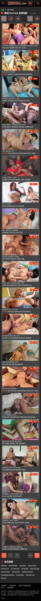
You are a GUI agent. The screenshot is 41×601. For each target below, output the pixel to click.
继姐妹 (7, 443)
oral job (20, 153)
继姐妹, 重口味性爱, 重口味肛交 (12, 441)
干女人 (4, 496)
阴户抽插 (18, 469)
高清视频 (27, 179)
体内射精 (12, 47)
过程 (10, 232)
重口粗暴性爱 (19, 364)
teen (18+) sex (12, 390)
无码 (16, 47)
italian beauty (24, 417)
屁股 (11, 549)
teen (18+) (11, 311)
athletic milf (5, 417)
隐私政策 (10, 587)
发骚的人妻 (23, 549)
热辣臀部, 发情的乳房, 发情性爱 (12, 547)
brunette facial (18, 74)
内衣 (19, 47)
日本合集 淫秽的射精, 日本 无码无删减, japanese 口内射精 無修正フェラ (20, 45)
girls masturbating (11, 285)
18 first (33, 153)
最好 (11, 496)
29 (30, 555)
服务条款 (13, 585)
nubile (4, 285)
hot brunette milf (14, 417)
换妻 (22, 206)
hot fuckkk (24, 568)
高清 (37, 18)
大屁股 (22, 179)
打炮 (3, 469)
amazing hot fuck (27, 572)
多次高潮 (9, 206)
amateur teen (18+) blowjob (22, 311)
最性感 (7, 258)
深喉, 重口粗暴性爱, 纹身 (10, 362)
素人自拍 (5, 337)
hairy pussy (5, 47)
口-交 (9, 337)
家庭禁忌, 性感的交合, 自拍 (10, 98)
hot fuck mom (30, 575)
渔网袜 (18, 179)
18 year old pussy (13, 153)
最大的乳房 (15, 126)
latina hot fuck (34, 568)
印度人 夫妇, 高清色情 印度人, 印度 (13, 283)
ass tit (17, 522)
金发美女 (21, 126)
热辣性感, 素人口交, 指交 (10, 309)
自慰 (19, 206)
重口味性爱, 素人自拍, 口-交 (11, 336)
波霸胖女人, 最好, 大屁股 (10, 520)
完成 (13, 232)
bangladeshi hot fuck (7, 575)
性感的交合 (11, 100)
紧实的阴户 (16, 549)
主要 (2, 10)
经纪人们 (15, 206)
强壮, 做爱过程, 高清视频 (10, 230)
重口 (3, 443)
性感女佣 (12, 469)
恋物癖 (7, 469)
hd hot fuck (20, 575)
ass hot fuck (16, 572)
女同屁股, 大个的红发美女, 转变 (12, 494)
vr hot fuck (22, 565)
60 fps (4, 206)
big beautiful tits (27, 74)
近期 (11, 18)
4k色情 (13, 179)
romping (27, 522)
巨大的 (17, 232)
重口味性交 (22, 337)
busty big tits (27, 153)
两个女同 (19, 496)
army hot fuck (5, 572)
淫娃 (10, 364)
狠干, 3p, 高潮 (6, 204)
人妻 (8, 549)
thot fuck (4, 565)
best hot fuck (13, 565)
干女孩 (23, 47)
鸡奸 (3, 258)
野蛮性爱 (28, 337)
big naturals (25, 285)
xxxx (30, 285)
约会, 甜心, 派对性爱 (8, 72)
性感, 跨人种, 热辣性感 (9, 388)
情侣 (21, 232)
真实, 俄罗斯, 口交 (8, 151)
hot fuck (3, 578)
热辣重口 (12, 443)
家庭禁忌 (5, 100)
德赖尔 (19, 258)
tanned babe (32, 417)
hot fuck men (15, 568)
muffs (19, 285)
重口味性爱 (15, 337)
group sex (10, 74)
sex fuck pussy (6, 179)
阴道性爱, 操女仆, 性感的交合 (11, 467)
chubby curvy (10, 522)
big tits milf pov (6, 126)
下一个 (37, 555)
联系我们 (4, 585)
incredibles (5, 232)
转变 (14, 496)
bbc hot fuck (32, 565)
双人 (3, 364)
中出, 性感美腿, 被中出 (9, 415)
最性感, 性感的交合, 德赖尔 (10, 256)
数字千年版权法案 (24, 585)
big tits (4, 522)
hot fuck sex (5, 568)
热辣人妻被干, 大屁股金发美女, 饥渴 (13, 125)
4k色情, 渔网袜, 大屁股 (9, 177)
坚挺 (17, 443)
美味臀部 (27, 126)
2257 (2, 587)
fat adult (21, 522)
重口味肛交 (22, 443)
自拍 (16, 100)
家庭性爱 (21, 100)
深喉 (23, 258)
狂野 (32, 126)
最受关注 (18, 18)
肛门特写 (26, 100)
